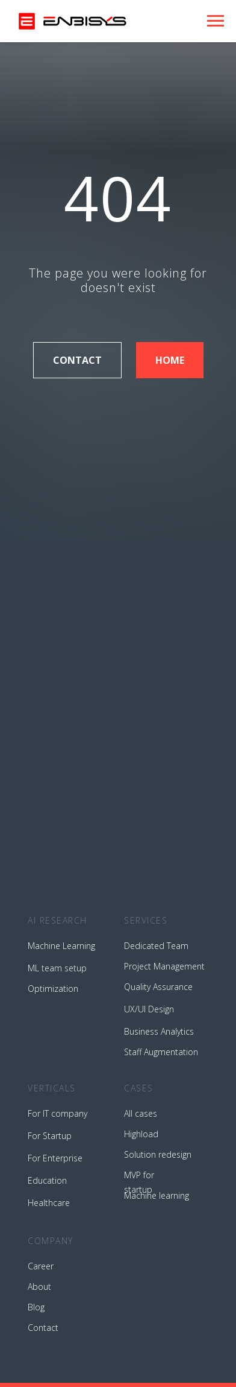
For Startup (50, 1135)
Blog (36, 1307)
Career (41, 1266)
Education (47, 1180)
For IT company (57, 1113)
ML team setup (57, 968)
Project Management (164, 966)
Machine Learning (61, 945)
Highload (141, 1134)
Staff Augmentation (161, 1052)
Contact (43, 1327)
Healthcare (49, 1202)
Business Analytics (159, 1031)
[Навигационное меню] (215, 21)
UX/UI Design (149, 1009)
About (39, 1286)
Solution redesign (157, 1154)
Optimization (53, 988)
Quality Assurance (158, 986)
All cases (140, 1113)
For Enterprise (55, 1158)
